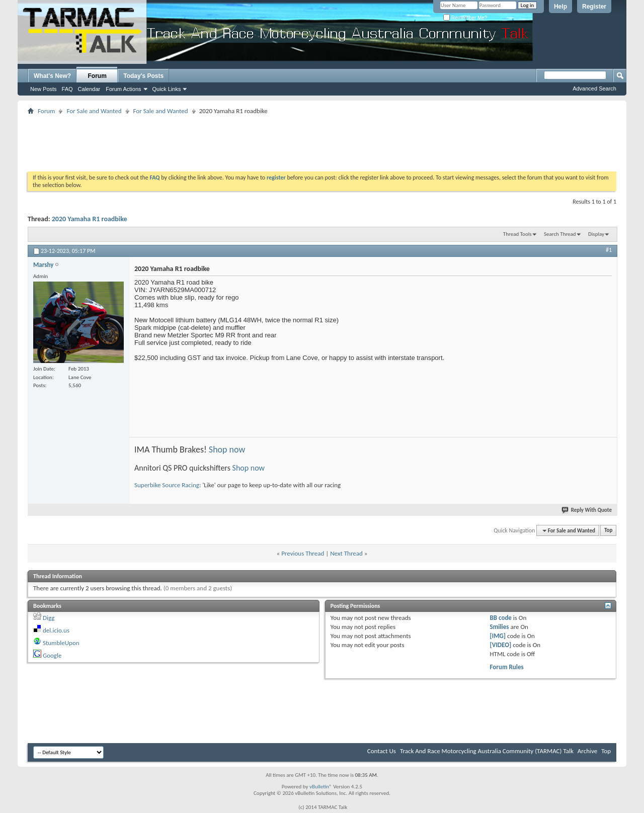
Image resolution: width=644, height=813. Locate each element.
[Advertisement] (322, 139)
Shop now (227, 449)
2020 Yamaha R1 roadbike (89, 219)
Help (560, 6)
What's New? (52, 75)
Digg (48, 617)
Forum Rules (507, 667)
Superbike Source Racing (166, 485)
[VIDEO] (501, 645)
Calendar (89, 89)
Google (52, 655)
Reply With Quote (587, 510)
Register (594, 6)
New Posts (43, 89)
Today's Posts (143, 75)
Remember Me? (465, 18)
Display (596, 234)
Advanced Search (594, 88)
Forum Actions (123, 89)
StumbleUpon (61, 643)
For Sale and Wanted (93, 111)
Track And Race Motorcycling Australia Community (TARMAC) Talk (487, 751)
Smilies (499, 626)
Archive (587, 751)
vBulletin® (320, 786)
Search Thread (560, 234)
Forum (97, 75)
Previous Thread (302, 553)
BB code (501, 617)
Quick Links (166, 89)
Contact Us (381, 751)
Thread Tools (517, 234)
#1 (609, 249)
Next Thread (346, 553)
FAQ (67, 89)
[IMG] (498, 636)
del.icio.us (56, 630)
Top (608, 530)
